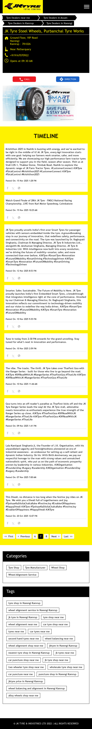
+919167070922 (19, 55)
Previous (25, 536)
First (10, 536)
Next (54, 536)
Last (66, 536)
